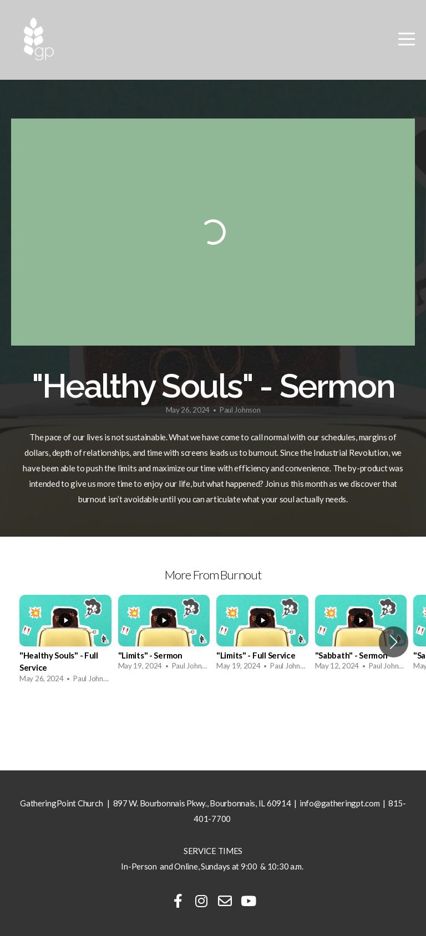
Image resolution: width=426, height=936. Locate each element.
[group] (65, 642)
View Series (213, 721)
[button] (393, 642)
